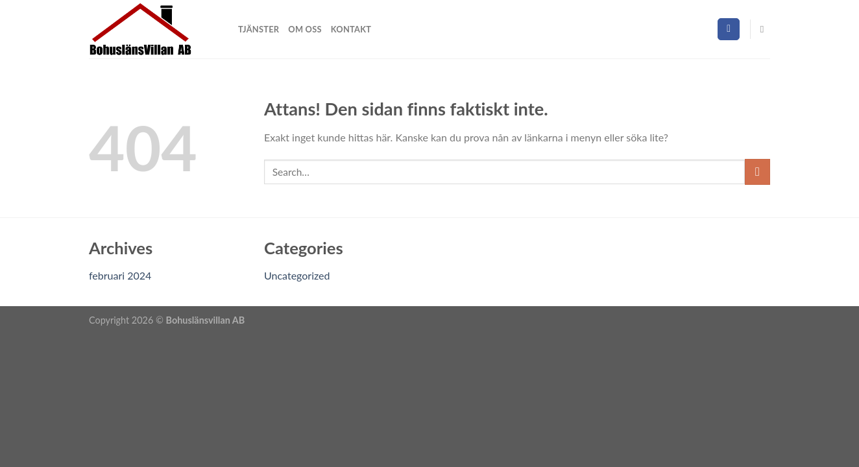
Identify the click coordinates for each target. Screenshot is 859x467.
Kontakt (351, 29)
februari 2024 (120, 275)
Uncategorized (297, 275)
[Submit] (757, 171)
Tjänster (258, 29)
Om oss (304, 29)
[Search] (765, 29)
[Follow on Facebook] (729, 29)
